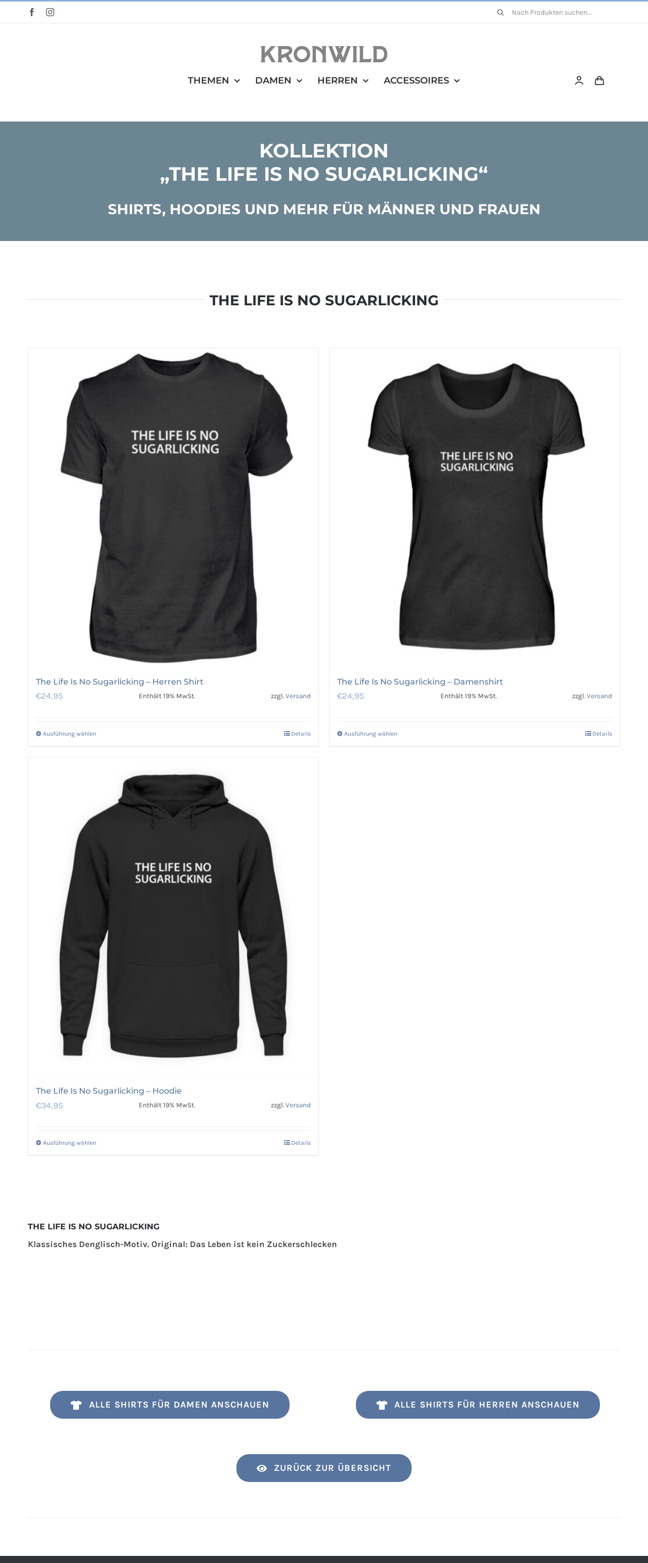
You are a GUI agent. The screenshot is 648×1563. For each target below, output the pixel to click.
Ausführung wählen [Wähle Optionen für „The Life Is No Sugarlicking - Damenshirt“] (370, 733)
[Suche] (500, 12)
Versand (298, 696)
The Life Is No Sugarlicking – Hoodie (109, 1091)
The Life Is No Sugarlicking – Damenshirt (420, 682)
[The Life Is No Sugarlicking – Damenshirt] (475, 506)
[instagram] (50, 12)
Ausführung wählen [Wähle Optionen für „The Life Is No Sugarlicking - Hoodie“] (69, 1142)
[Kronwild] (324, 50)
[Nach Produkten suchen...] (555, 12)
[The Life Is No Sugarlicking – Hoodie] (173, 915)
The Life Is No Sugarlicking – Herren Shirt (120, 682)
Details (301, 733)
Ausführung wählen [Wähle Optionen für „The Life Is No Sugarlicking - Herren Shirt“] (69, 733)
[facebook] (32, 12)
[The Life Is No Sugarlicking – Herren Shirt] (173, 506)
